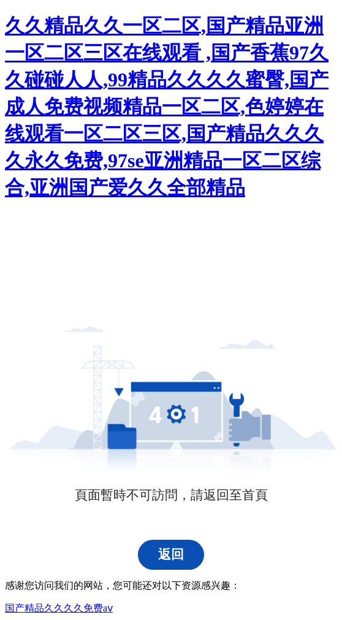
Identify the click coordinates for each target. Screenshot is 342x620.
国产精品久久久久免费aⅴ (59, 608)
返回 (171, 554)
